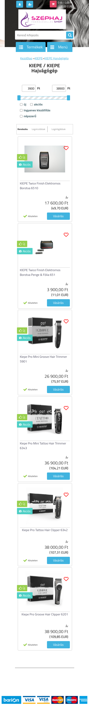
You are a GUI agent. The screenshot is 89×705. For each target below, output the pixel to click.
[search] (69, 35)
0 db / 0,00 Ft (65, 3)
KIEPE (39, 58)
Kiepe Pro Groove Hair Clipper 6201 (45, 614)
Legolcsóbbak (38, 129)
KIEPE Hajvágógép (56, 58)
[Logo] (42, 19)
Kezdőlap (26, 58)
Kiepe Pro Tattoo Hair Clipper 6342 (44, 530)
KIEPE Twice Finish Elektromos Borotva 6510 (40, 185)
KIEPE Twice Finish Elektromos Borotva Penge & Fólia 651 (40, 272)
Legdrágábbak (59, 129)
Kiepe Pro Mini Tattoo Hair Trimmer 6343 (43, 445)
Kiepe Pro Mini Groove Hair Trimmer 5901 (43, 359)
